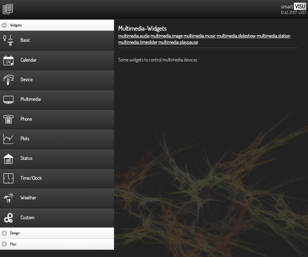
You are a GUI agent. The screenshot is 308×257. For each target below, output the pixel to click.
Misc (30, 244)
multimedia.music (199, 36)
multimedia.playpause (178, 42)
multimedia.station (273, 36)
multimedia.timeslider (137, 42)
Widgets (34, 25)
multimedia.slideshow (236, 36)
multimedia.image (166, 36)
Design (32, 232)
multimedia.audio (133, 36)
